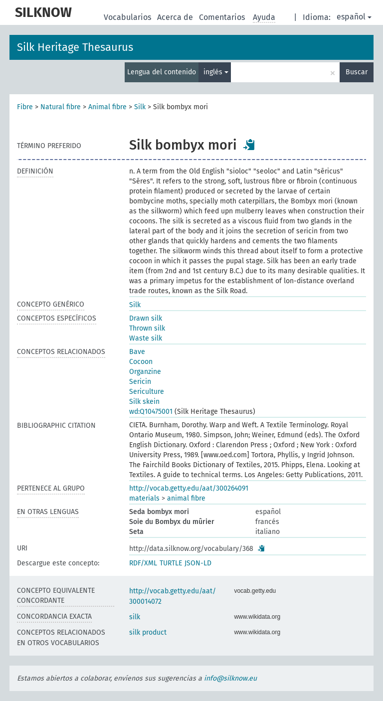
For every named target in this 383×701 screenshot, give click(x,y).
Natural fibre (60, 107)
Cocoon (141, 361)
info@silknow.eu (230, 678)
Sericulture (146, 391)
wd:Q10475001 (151, 411)
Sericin (140, 381)
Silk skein (144, 401)
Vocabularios (128, 17)
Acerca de (176, 17)
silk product (148, 632)
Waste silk (145, 338)
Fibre (25, 107)
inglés (215, 72)
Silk (140, 107)
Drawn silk (145, 318)
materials (144, 498)
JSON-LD (198, 563)
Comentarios (223, 17)
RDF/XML (143, 563)
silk (134, 617)
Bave (137, 352)
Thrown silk (147, 328)
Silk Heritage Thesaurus (75, 47)
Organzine (145, 371)
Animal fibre (107, 107)
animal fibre (186, 498)
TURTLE (171, 563)
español (354, 16)
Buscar (357, 72)
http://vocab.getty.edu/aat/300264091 (188, 488)
